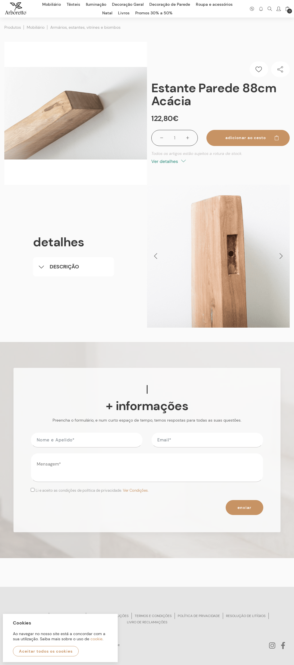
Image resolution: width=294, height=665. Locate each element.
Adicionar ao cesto (252, 137)
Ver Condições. (136, 490)
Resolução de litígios (246, 616)
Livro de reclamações (147, 622)
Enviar (244, 507)
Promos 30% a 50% (154, 13)
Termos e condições (153, 616)
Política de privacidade (199, 616)
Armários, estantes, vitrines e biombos (85, 27)
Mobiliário (36, 27)
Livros (123, 13)
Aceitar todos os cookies (46, 651)
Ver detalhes (168, 161)
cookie (96, 638)
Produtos (12, 27)
